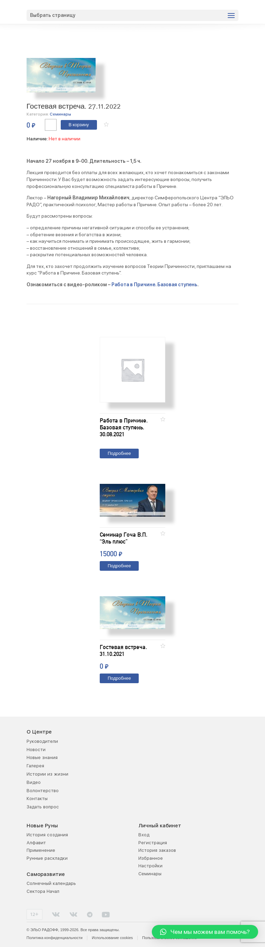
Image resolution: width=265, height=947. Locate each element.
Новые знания (42, 757)
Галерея (35, 765)
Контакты (37, 798)
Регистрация (152, 842)
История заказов (157, 850)
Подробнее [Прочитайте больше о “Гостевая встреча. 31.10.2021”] (119, 678)
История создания (47, 834)
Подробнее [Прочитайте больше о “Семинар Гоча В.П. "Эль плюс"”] (119, 566)
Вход (143, 834)
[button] (106, 124)
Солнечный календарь (51, 883)
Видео (34, 782)
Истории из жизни (47, 774)
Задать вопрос (43, 806)
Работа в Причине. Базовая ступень (154, 284)
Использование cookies (112, 938)
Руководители (42, 741)
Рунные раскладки (47, 858)
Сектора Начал (43, 891)
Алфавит (36, 842)
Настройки (150, 865)
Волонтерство (43, 790)
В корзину (79, 125)
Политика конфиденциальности (54, 938)
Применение (41, 850)
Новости (36, 749)
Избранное (150, 858)
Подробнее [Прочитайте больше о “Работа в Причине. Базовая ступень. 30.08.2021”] (119, 453)
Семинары (60, 114)
